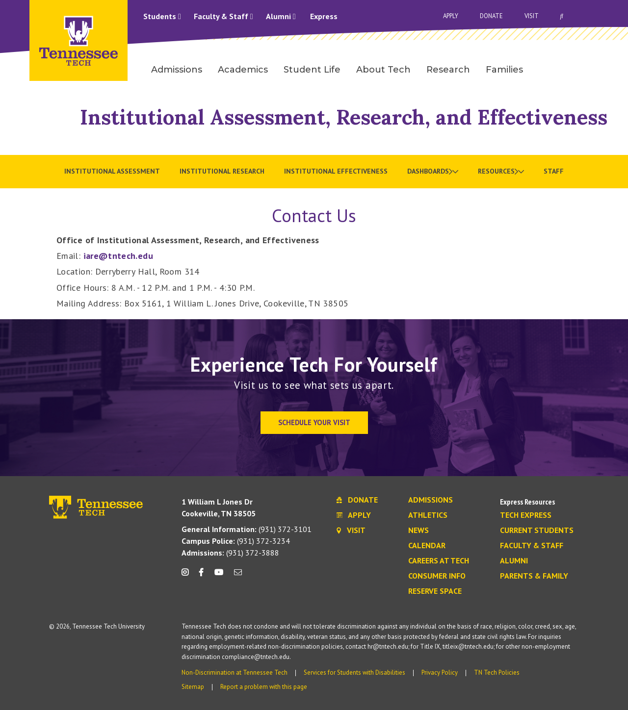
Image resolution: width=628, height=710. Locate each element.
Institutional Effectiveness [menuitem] (336, 171)
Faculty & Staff (223, 16)
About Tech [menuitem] (383, 69)
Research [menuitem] (448, 69)
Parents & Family (534, 576)
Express (324, 16)
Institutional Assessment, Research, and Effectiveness (343, 117)
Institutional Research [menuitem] (222, 171)
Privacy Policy (439, 672)
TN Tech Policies (497, 672)
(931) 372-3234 (236, 541)
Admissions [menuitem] (176, 69)
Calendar (426, 545)
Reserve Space (435, 591)
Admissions (430, 500)
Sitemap (193, 687)
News (418, 530)
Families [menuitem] (504, 69)
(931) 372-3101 (247, 529)
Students (162, 16)
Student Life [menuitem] (312, 69)
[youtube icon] (219, 575)
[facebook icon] (201, 575)
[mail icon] (238, 575)
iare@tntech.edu (118, 255)
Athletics (427, 515)
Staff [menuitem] (554, 171)
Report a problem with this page (263, 687)
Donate (491, 16)
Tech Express (525, 515)
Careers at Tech (438, 561)
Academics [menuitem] (243, 69)
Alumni (281, 16)
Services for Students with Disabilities (354, 672)
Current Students (537, 530)
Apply (450, 16)
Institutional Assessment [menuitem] (112, 171)
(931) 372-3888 (230, 553)
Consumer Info (437, 576)
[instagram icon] (188, 575)
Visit (531, 16)
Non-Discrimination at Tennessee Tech (235, 672)
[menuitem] (432, 171)
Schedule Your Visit (314, 422)
